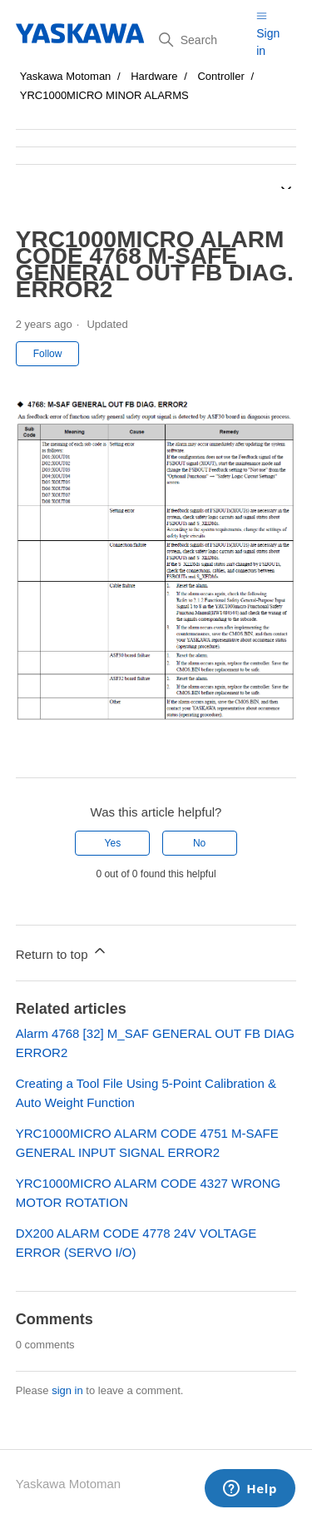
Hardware (154, 76)
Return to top (62, 951)
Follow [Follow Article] (47, 354)
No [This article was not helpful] (199, 843)
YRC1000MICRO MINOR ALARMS (104, 95)
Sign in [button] (268, 42)
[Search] (201, 40)
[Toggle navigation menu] (261, 15)
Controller (220, 76)
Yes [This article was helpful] (113, 843)
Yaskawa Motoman (65, 76)
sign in (67, 1390)
